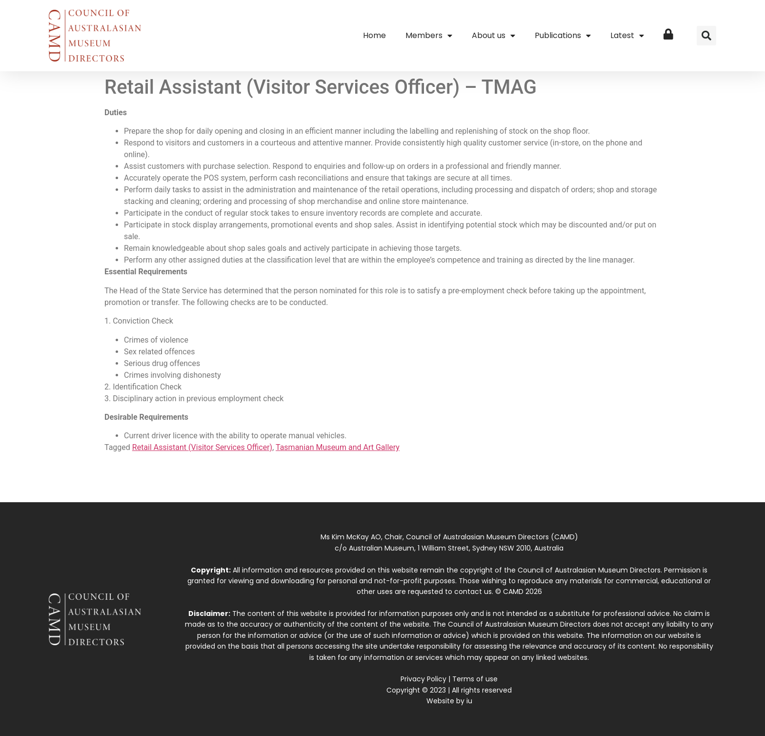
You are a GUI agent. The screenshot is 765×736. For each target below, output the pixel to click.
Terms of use (475, 679)
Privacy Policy (423, 679)
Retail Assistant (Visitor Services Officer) (202, 447)
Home (374, 35)
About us (493, 35)
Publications (563, 35)
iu (469, 701)
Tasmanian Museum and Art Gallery (338, 447)
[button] (706, 35)
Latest (627, 35)
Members (428, 35)
